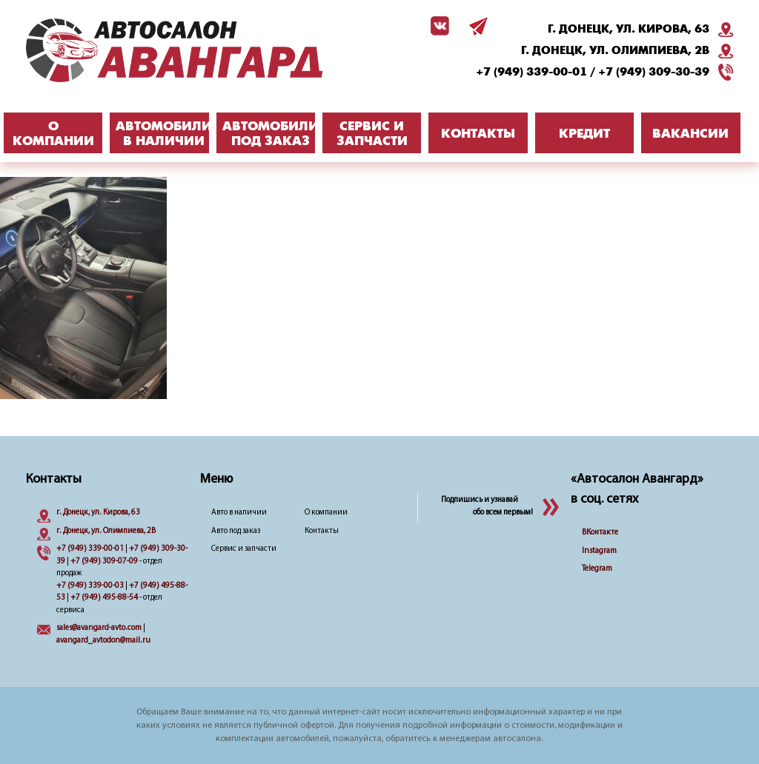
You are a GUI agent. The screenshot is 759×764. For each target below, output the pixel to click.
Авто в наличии (239, 513)
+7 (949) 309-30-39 (653, 71)
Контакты (322, 531)
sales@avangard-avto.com (99, 628)
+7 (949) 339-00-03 (90, 586)
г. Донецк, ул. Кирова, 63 (628, 29)
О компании (326, 513)
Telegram (597, 569)
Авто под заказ (235, 531)
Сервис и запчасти (243, 549)
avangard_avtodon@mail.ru (103, 641)
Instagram (599, 551)
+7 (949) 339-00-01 (531, 71)
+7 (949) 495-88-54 (104, 598)
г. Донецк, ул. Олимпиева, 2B (615, 50)
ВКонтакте (600, 533)
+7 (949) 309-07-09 (104, 561)
